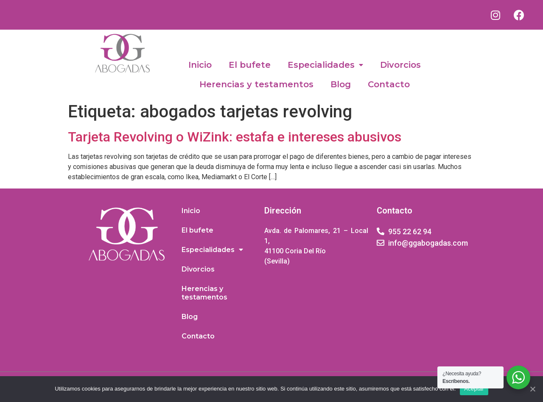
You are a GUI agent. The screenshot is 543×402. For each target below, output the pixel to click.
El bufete (250, 65)
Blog (340, 84)
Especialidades (325, 65)
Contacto (389, 84)
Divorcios (400, 65)
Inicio (200, 65)
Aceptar (474, 388)
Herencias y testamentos (256, 84)
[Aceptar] (532, 389)
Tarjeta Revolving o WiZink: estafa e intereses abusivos (234, 137)
